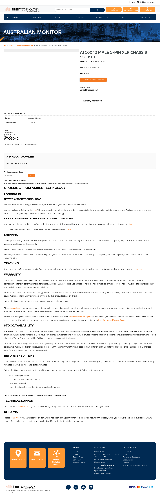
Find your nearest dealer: (14, 172)
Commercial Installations (104, 465)
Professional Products (103, 459)
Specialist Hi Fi (100, 471)
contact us (15, 418)
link (35, 210)
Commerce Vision (18, 492)
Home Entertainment (102, 474)
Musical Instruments (102, 462)
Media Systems (100, 451)
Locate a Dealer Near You (94, 80)
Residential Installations (103, 468)
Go (33, 175)
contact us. (137, 269)
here (69, 229)
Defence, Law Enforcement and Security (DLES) (106, 455)
